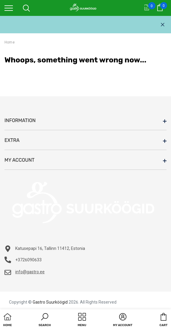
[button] (45, 320)
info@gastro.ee (30, 271)
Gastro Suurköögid (50, 302)
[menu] (8, 8)
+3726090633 (28, 259)
